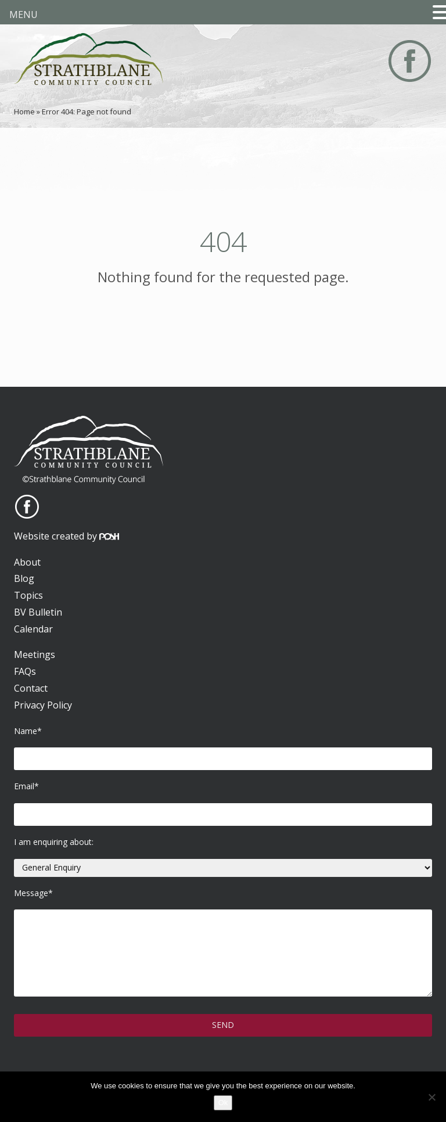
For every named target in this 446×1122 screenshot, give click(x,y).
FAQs (25, 671)
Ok (223, 1102)
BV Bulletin (38, 612)
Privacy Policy (43, 705)
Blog (24, 578)
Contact (31, 688)
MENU (23, 14)
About (27, 562)
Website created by (66, 536)
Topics (28, 595)
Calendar (33, 629)
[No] (431, 1097)
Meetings (34, 654)
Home (24, 111)
